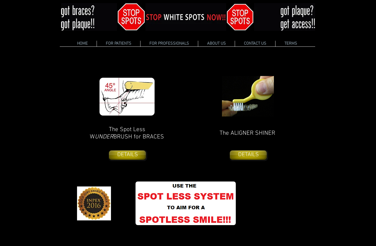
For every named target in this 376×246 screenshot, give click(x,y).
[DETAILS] (127, 155)
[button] (118, 43)
